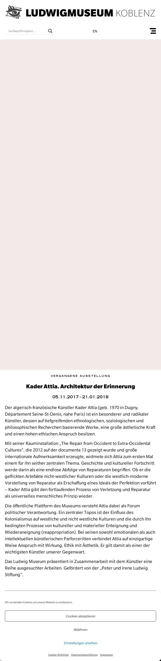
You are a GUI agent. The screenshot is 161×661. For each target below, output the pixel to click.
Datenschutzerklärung (84, 654)
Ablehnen (81, 629)
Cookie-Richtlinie (58, 654)
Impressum (106, 654)
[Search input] (27, 31)
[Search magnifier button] (50, 31)
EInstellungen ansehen (80, 643)
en (95, 31)
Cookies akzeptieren (80, 616)
